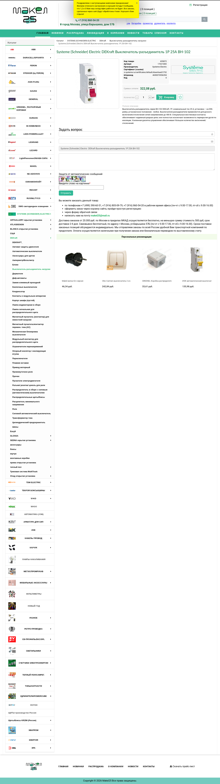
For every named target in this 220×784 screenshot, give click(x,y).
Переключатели (20, 358)
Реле (14, 409)
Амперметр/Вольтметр (23, 260)
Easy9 (13, 431)
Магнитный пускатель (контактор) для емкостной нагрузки (30, 318)
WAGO (22, 506)
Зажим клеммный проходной (26, 282)
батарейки (136, 23)
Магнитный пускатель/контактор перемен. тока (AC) (28, 325)
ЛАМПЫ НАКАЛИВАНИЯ (26, 559)
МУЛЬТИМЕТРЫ (24, 594)
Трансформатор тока (22, 418)
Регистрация (200, 5)
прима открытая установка (23, 463)
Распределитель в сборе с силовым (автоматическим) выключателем (29, 391)
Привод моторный (21, 367)
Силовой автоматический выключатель (31, 413)
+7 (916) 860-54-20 (88, 20)
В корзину (166, 97)
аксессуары (15, 445)
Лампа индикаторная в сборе (26, 305)
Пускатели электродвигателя (26, 381)
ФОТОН (22, 705)
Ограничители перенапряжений (27, 346)
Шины (15, 427)
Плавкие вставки (20, 363)
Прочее (15, 376)
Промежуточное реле (22, 372)
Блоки (15, 265)
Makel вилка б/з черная (72, 281)
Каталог (12, 42)
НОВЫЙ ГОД (24, 606)
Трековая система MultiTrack (24, 471)
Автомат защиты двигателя (25, 247)
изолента (171, 23)
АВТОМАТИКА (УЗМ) (25, 514)
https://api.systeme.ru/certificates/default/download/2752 (141, 72)
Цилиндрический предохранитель (28, 422)
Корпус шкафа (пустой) (23, 300)
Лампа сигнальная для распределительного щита (25, 310)
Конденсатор (18, 291)
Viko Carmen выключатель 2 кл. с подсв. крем (123, 281)
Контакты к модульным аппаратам (29, 296)
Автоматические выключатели (27, 251)
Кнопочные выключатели (24, 287)
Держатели (17, 273)
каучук (13, 454)
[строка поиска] (164, 19)
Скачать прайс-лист (182, 766)
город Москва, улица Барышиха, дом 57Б (88, 24)
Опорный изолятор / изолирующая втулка (29, 352)
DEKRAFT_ (17, 242)
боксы (13, 449)
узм (128, 23)
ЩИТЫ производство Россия (22, 713)
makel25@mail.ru (100, 215)
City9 (12, 233)
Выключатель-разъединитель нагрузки (31, 269)
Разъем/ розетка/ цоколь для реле (28, 385)
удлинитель (159, 23)
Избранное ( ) (142, 13)
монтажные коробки (20, 458)
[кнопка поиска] (204, 19)
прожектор (148, 23)
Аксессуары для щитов (23, 256)
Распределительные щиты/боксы (28, 397)
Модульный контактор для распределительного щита (25, 340)
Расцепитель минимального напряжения (26, 403)
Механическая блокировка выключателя (25, 333)
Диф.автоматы (19, 278)
